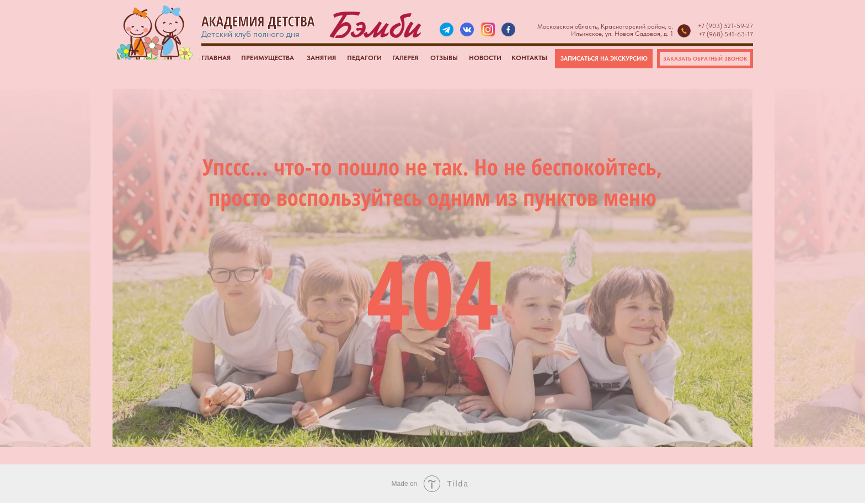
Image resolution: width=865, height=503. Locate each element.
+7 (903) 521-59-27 (725, 26)
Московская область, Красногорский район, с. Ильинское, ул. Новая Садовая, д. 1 (605, 30)
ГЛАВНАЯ (216, 58)
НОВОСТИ (485, 58)
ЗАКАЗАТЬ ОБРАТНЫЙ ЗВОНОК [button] (705, 58)
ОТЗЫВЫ (444, 58)
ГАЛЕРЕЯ (405, 58)
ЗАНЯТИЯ (321, 58)
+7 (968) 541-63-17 (725, 34)
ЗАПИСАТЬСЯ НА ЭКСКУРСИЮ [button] (604, 58)
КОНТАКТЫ (529, 58)
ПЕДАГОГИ (364, 58)
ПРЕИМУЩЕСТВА (267, 58)
